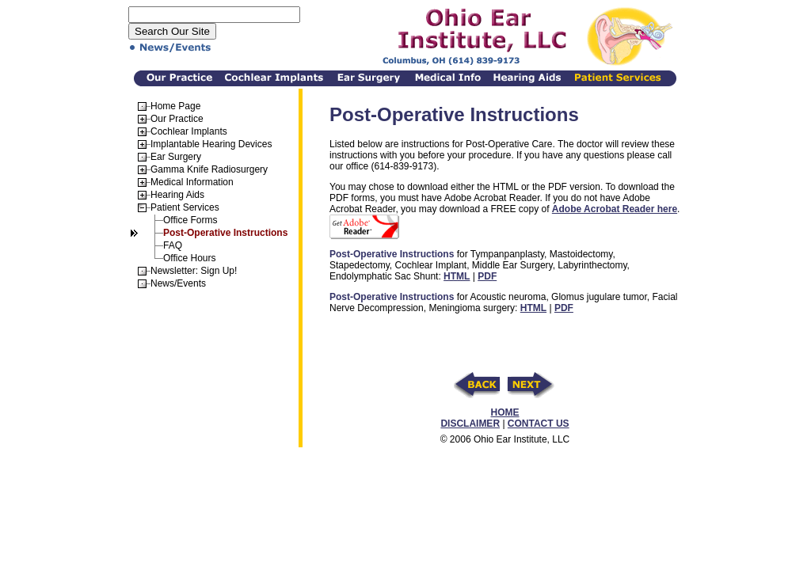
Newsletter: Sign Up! (193, 270)
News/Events (178, 283)
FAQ (172, 245)
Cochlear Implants (188, 131)
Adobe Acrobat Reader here (614, 209)
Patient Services (184, 207)
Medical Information (192, 182)
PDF (487, 276)
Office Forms (190, 220)
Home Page (175, 106)
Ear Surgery (175, 156)
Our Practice (177, 118)
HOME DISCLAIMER (479, 418)
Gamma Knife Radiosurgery (209, 169)
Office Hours (189, 258)
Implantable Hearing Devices (211, 144)
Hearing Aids (177, 194)
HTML (457, 276)
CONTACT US (538, 423)
